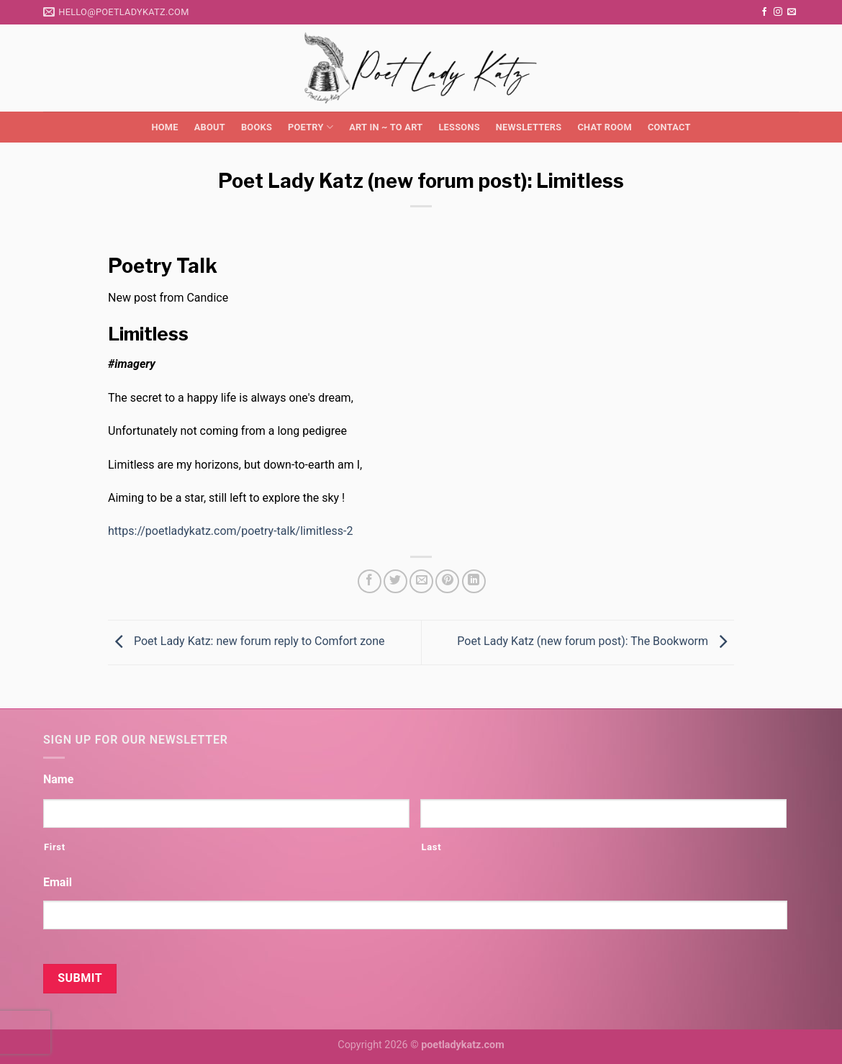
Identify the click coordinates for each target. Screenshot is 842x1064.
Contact (669, 127)
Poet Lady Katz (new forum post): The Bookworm (595, 641)
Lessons (458, 127)
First (54, 847)
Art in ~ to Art (385, 127)
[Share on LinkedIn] (474, 581)
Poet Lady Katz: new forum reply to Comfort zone (246, 641)
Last (431, 847)
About (209, 127)
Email (57, 882)
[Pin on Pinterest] (447, 581)
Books (256, 127)
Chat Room (604, 127)
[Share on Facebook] (369, 581)
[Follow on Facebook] (764, 12)
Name (58, 779)
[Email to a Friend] (421, 581)
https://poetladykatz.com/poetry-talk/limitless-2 (230, 531)
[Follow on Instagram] (778, 12)
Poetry (310, 127)
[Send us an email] (791, 12)
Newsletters (529, 127)
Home (164, 127)
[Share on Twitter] (395, 581)
